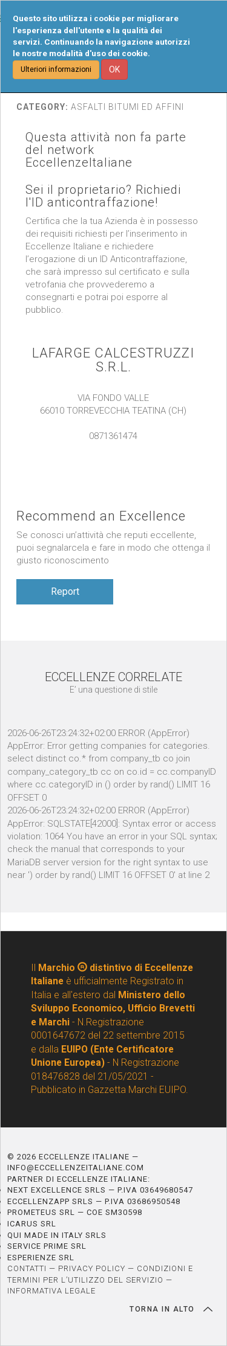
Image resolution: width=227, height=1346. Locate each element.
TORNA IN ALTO (171, 1309)
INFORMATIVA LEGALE (51, 1290)
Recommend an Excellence (101, 516)
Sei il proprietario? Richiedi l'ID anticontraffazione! (103, 196)
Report (65, 591)
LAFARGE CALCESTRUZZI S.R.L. (113, 360)
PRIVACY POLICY (91, 1268)
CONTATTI (27, 1268)
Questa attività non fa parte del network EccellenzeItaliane (105, 150)
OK (114, 69)
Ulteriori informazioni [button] (56, 69)
